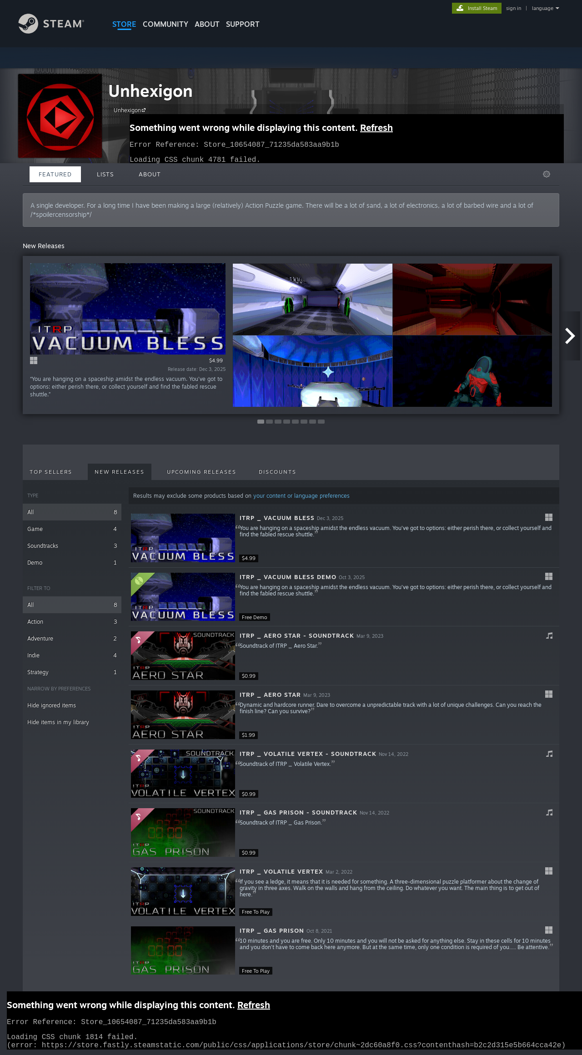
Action (72, 621)
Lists (105, 174)
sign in (513, 8)
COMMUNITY (165, 24)
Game (72, 529)
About (207, 24)
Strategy (72, 672)
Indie (72, 655)
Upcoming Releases (201, 472)
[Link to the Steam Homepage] (58, 31)
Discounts (277, 472)
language (542, 8)
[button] (344, 538)
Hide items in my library (58, 722)
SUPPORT (243, 24)
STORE (124, 24)
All (72, 512)
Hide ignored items (51, 705)
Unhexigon (150, 90)
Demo (72, 562)
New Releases (120, 472)
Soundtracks (72, 546)
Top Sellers (51, 472)
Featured (55, 174)
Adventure (72, 638)
